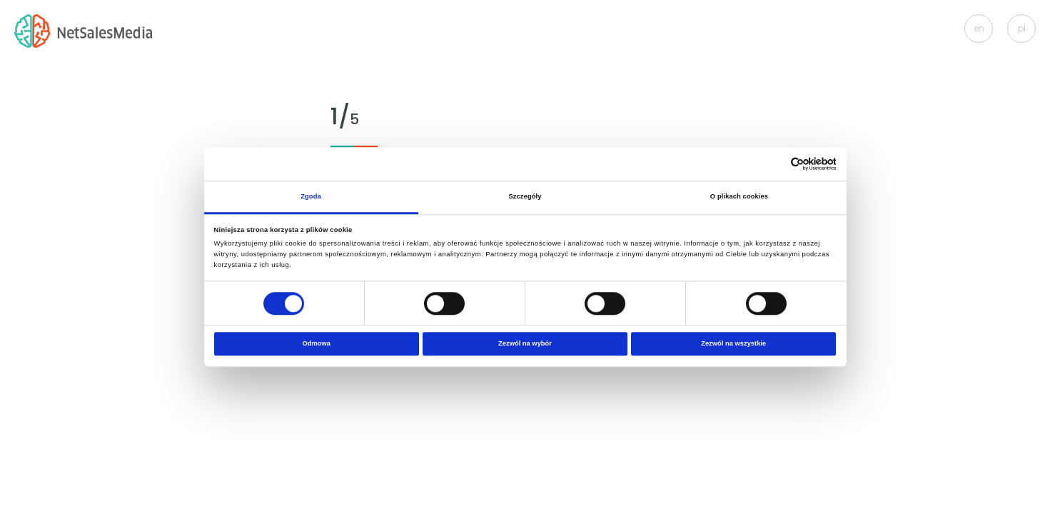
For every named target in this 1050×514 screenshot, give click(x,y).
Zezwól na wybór (525, 344)
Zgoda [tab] (311, 196)
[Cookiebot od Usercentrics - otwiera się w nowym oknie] (773, 164)
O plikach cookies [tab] (739, 196)
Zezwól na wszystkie (733, 344)
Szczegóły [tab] (524, 196)
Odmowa (317, 344)
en (979, 28)
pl (1022, 28)
